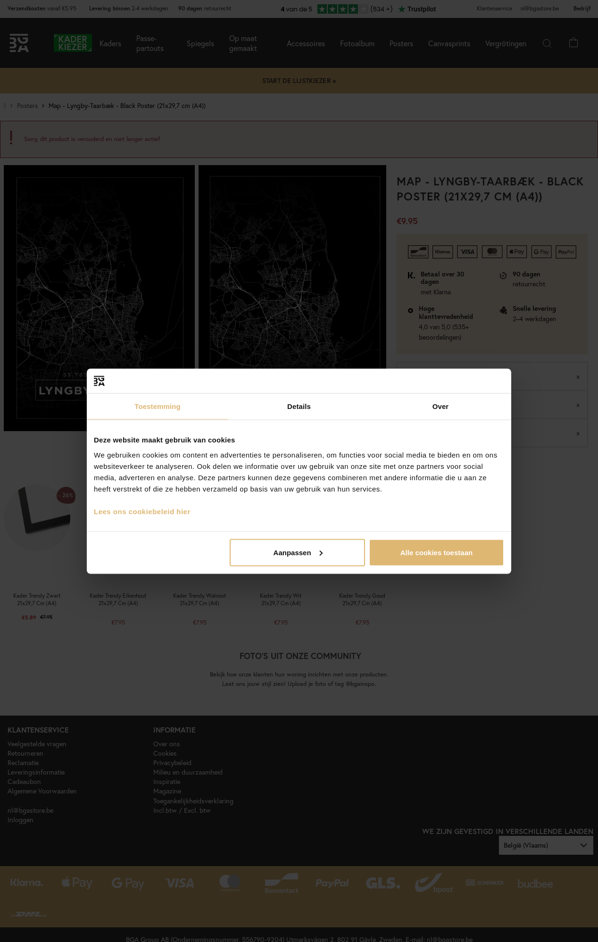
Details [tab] (299, 406)
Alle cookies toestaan (436, 552)
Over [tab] (440, 406)
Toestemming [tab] (157, 406)
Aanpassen (298, 552)
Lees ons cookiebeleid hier (142, 511)
